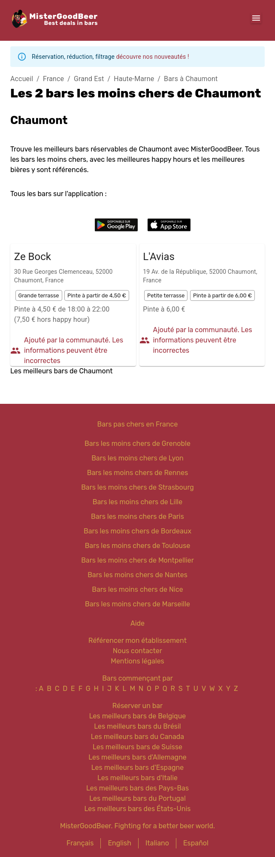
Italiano (157, 843)
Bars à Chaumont (191, 79)
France (53, 79)
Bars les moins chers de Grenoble (137, 443)
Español (196, 843)
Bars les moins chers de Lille (137, 502)
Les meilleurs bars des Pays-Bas (137, 788)
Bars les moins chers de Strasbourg (137, 487)
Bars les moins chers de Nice (137, 589)
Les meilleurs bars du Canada (137, 737)
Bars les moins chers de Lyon (137, 458)
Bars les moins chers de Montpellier (137, 560)
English (119, 843)
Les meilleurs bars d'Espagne (137, 767)
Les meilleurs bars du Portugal (137, 798)
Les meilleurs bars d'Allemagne (137, 757)
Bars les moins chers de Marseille (137, 604)
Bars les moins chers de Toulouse (137, 546)
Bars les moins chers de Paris (137, 516)
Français (80, 843)
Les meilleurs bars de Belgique (137, 716)
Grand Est (89, 79)
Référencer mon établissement (137, 640)
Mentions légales (137, 661)
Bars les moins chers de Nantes (137, 575)
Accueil (21, 79)
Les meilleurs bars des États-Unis (138, 809)
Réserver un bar (137, 706)
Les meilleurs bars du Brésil (137, 726)
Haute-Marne (134, 79)
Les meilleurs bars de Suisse (137, 747)
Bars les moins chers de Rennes (137, 473)
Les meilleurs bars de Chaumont (61, 371)
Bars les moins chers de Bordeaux (137, 531)
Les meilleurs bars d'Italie (137, 778)
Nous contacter (137, 651)
